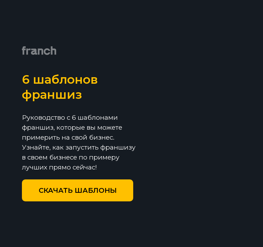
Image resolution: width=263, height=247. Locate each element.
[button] (77, 190)
